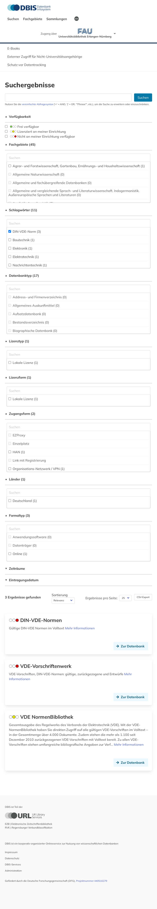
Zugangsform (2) (20, 414)
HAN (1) (16, 452)
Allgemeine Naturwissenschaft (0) (36, 174)
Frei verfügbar (22, 127)
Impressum (11, 852)
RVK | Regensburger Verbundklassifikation (28, 827)
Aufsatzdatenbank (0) (27, 314)
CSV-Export (143, 597)
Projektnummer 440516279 (91, 880)
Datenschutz (12, 858)
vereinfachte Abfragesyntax (37, 104)
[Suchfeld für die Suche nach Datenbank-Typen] (78, 289)
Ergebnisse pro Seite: (101, 598)
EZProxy (16, 435)
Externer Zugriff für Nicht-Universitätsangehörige (44, 56)
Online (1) (17, 554)
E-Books (13, 48)
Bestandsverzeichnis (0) (28, 322)
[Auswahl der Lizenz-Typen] (78, 354)
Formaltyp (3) (17, 515)
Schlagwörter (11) (21, 210)
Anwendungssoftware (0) (30, 537)
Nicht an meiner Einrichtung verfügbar (40, 136)
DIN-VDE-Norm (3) (24, 231)
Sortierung (60, 595)
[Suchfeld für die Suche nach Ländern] (78, 492)
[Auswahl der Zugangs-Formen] (78, 427)
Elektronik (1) (20, 248)
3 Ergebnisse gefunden (23, 597)
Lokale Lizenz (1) (23, 363)
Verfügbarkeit (18, 117)
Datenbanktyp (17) (22, 275)
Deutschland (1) (22, 501)
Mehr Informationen (80, 628)
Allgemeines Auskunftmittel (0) (33, 305)
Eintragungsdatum (21, 580)
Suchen (13, 19)
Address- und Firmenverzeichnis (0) (37, 297)
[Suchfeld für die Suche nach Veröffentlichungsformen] (78, 529)
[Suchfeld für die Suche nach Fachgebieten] (78, 158)
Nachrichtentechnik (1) (27, 265)
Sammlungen (57, 19)
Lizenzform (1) (18, 377)
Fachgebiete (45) (20, 144)
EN (76, 18)
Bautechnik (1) (21, 240)
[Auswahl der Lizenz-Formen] (78, 391)
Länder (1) (15, 479)
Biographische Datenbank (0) (32, 331)
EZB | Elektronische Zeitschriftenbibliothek (28, 823)
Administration (13, 870)
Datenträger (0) (22, 545)
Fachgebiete (33, 19)
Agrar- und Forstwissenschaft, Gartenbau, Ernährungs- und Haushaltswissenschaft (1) (76, 166)
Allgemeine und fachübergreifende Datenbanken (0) (50, 183)
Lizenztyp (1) (17, 341)
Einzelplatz (18, 443)
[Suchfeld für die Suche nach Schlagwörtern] (78, 223)
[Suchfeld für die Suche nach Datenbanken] (68, 97)
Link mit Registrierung (27, 460)
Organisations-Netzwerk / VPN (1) (36, 469)
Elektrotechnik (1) (23, 257)
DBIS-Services (13, 864)
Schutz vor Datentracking (26, 65)
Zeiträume (15, 568)
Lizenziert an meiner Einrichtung (35, 131)
